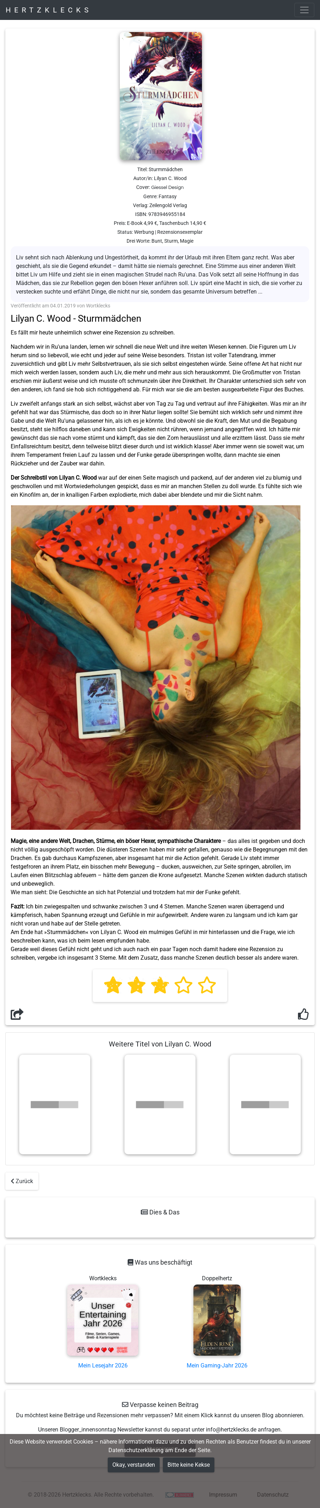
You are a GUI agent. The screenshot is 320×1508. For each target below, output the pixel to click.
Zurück (22, 1181)
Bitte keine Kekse (188, 1464)
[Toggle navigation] (304, 10)
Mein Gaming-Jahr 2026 (217, 1365)
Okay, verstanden (133, 1464)
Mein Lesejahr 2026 (103, 1365)
